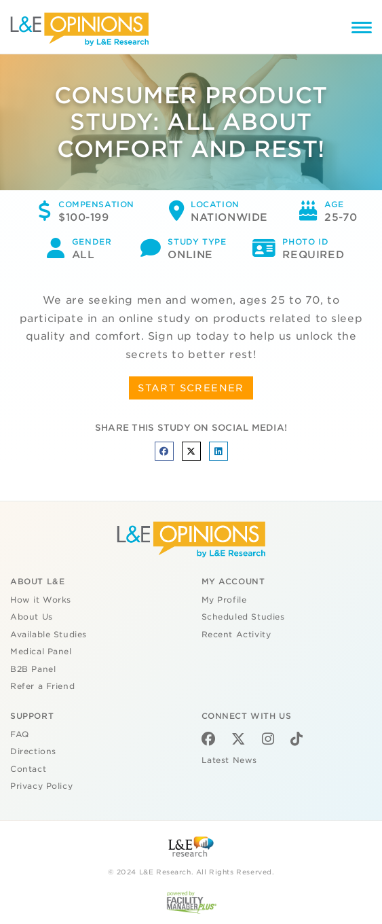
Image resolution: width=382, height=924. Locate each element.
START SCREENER (191, 388)
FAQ (19, 734)
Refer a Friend (42, 686)
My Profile (224, 600)
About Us (31, 617)
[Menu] (361, 29)
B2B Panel (33, 669)
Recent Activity (236, 634)
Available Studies (48, 634)
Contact (28, 769)
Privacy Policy (41, 786)
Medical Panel (41, 651)
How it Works (40, 600)
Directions (33, 751)
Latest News (229, 760)
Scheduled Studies (243, 617)
